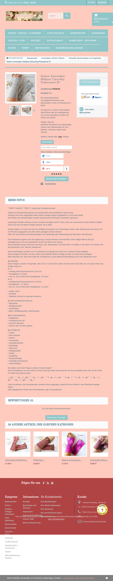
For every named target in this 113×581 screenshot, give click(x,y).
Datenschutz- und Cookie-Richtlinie (79, 578)
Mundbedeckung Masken (69, 47)
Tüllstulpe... (39, 460)
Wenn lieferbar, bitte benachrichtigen (56, 152)
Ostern (12, 47)
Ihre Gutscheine (48, 516)
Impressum (28, 512)
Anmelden (102, 2)
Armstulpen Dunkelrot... (16, 460)
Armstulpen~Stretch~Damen (52, 58)
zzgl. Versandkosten (56, 565)
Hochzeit (36, 40)
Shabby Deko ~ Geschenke (83, 40)
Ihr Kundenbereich (51, 497)
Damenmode (98, 33)
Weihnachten (42, 47)
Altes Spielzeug (55, 33)
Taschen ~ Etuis (16, 40)
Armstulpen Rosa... (99, 460)
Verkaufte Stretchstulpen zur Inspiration (85, 58)
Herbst (25, 47)
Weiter (34, 110)
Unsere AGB (28, 519)
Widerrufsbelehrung (32, 523)
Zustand (44, 93)
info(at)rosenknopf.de (97, 522)
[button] (52, 155)
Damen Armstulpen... (71, 460)
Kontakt (91, 2)
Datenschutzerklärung (33, 515)
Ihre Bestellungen (48, 502)
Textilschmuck (55, 40)
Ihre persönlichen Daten (51, 513)
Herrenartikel (78, 33)
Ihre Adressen (47, 509)
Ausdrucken (50, 184)
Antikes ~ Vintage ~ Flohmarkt (24, 33)
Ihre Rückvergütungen (51, 505)
